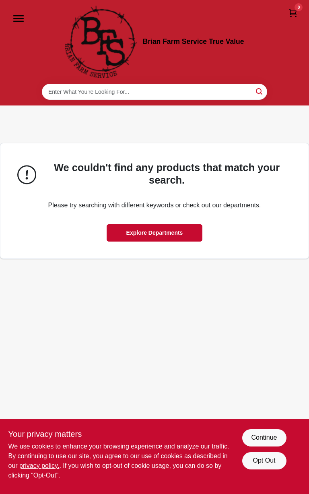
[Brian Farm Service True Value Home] (101, 42)
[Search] (260, 91)
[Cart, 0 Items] (293, 13)
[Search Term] (154, 92)
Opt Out (264, 460)
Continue (264, 437)
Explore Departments (154, 232)
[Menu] (18, 18)
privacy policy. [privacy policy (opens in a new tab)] (39, 465)
